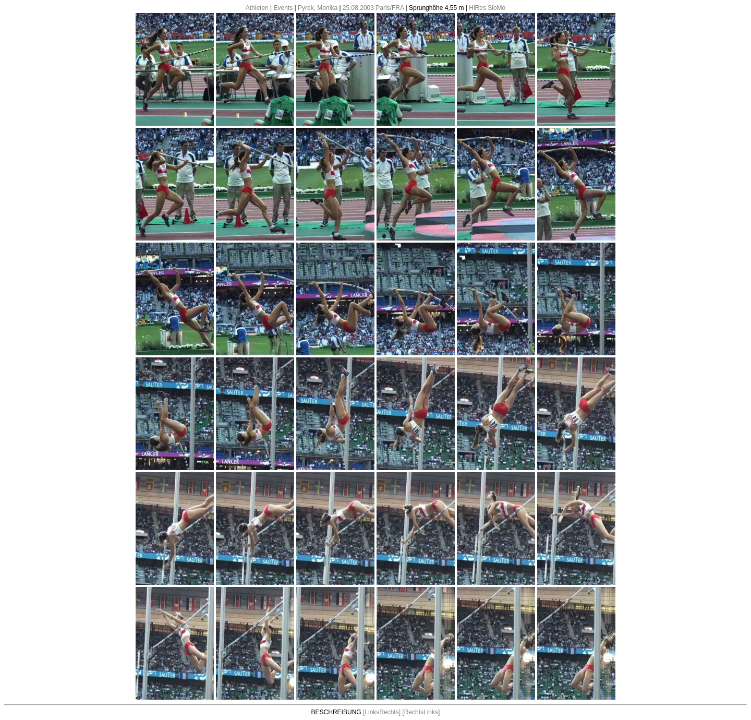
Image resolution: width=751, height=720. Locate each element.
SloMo (496, 7)
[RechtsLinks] (421, 712)
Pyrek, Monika (317, 7)
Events (283, 7)
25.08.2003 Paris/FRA (373, 7)
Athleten (257, 7)
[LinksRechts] (382, 712)
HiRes (477, 7)
